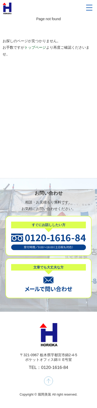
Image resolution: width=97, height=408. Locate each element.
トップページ (35, 47)
